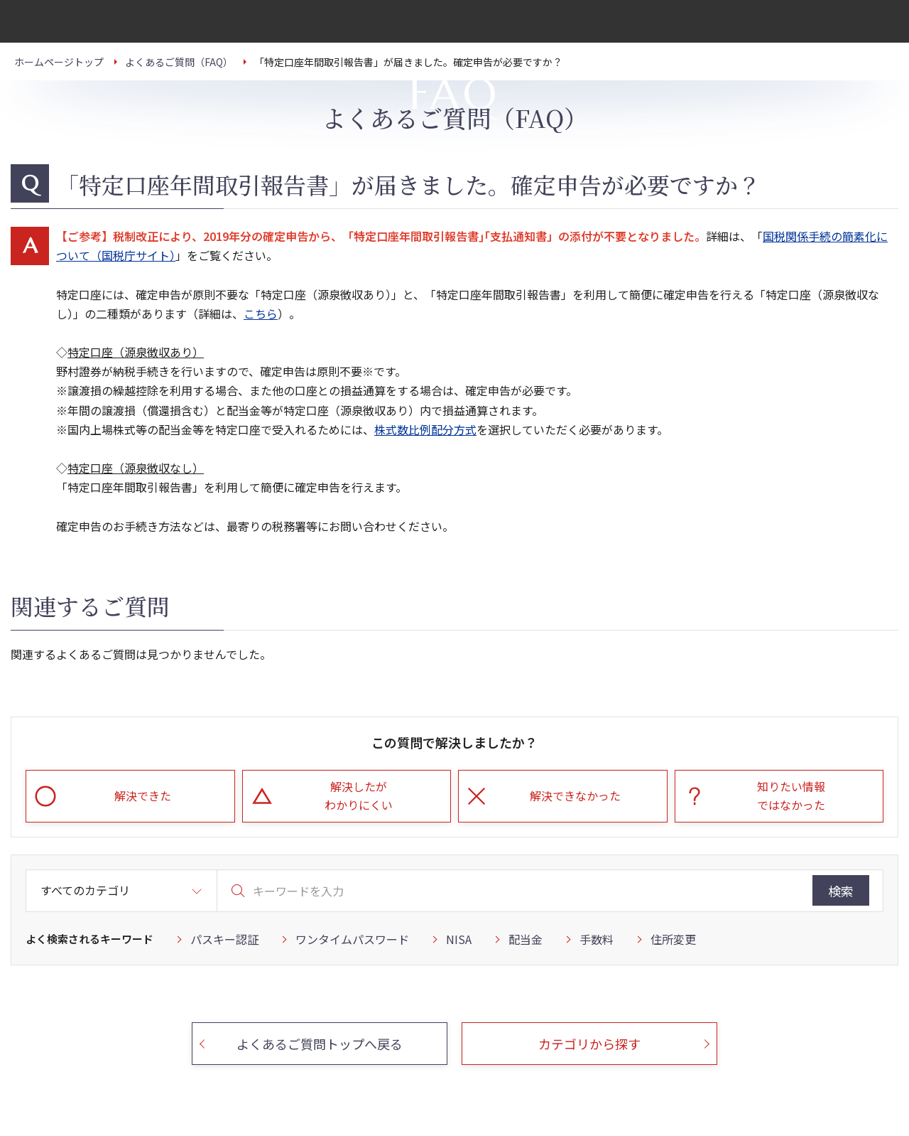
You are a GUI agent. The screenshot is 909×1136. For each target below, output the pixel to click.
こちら (261, 313)
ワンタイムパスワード (352, 939)
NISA (459, 939)
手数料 (596, 939)
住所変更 (673, 939)
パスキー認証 (224, 939)
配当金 (525, 939)
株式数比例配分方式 (425, 429)
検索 (841, 891)
